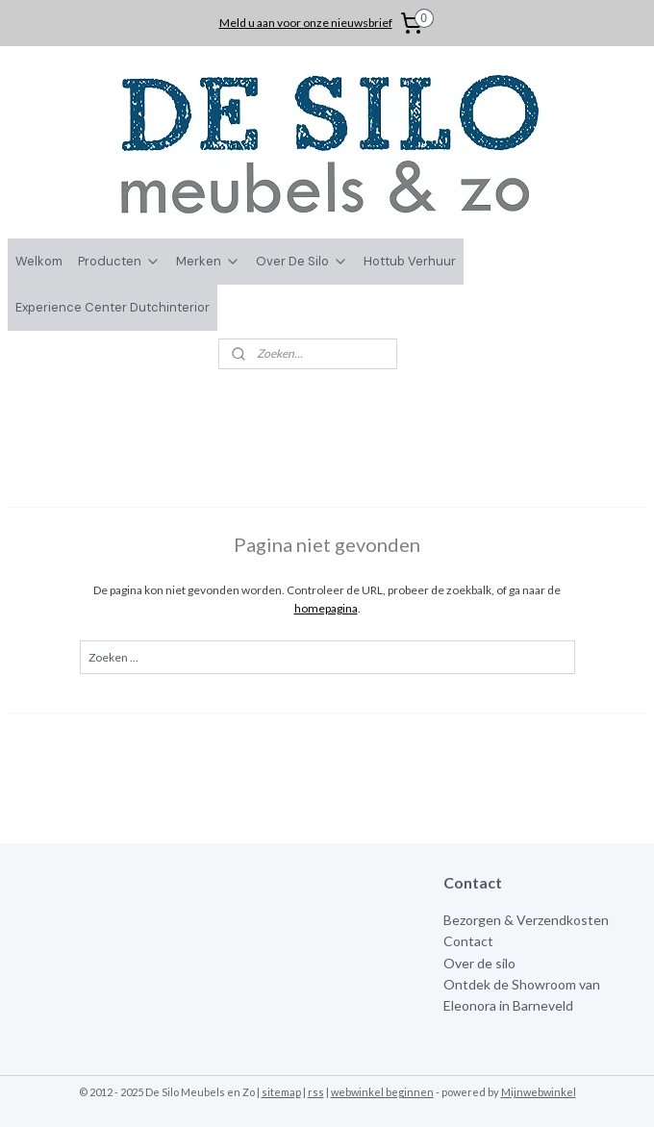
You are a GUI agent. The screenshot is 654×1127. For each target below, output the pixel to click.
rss (316, 1092)
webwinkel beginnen (382, 1092)
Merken (208, 261)
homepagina (326, 608)
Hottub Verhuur (410, 261)
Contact (468, 941)
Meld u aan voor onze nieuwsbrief (305, 22)
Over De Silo (302, 261)
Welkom (39, 261)
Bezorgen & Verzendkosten (526, 920)
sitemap (281, 1092)
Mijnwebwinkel (538, 1092)
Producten (119, 261)
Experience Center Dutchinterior (112, 307)
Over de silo (479, 963)
